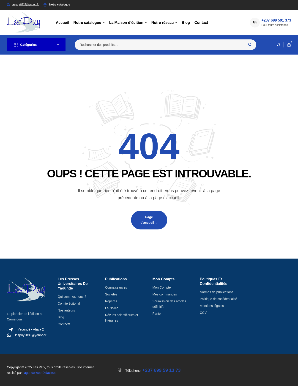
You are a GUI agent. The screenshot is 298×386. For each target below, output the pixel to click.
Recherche (250, 44)
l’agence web (39, 373)
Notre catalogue (59, 4)
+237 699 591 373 (276, 20)
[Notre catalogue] (45, 5)
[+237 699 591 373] (255, 23)
